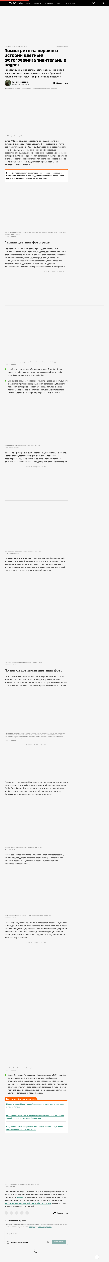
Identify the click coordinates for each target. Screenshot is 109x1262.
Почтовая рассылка (93, 3)
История (17, 88)
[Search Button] (98, 3)
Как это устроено (26, 88)
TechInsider (16, 3)
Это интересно (10, 46)
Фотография (35, 88)
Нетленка (11, 88)
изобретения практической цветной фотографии (28, 1203)
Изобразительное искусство (48, 88)
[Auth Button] (103, 3)
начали (20, 1197)
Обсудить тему (60, 83)
